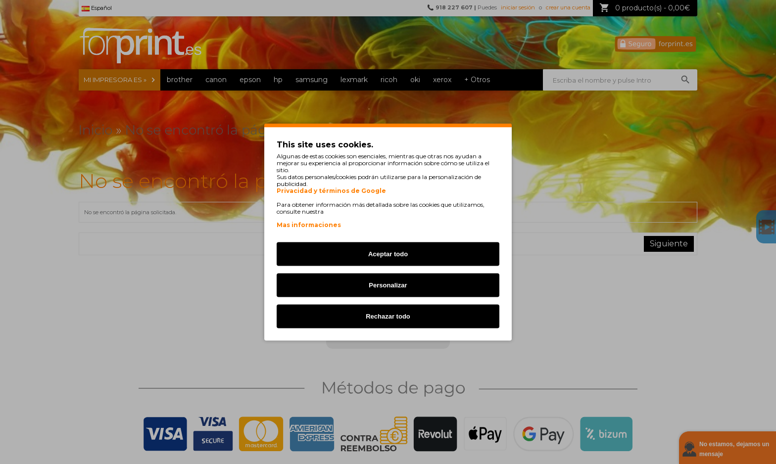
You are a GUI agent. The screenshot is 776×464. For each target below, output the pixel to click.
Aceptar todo (388, 254)
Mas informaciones (309, 225)
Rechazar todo (388, 316)
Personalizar (388, 285)
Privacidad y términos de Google (331, 190)
